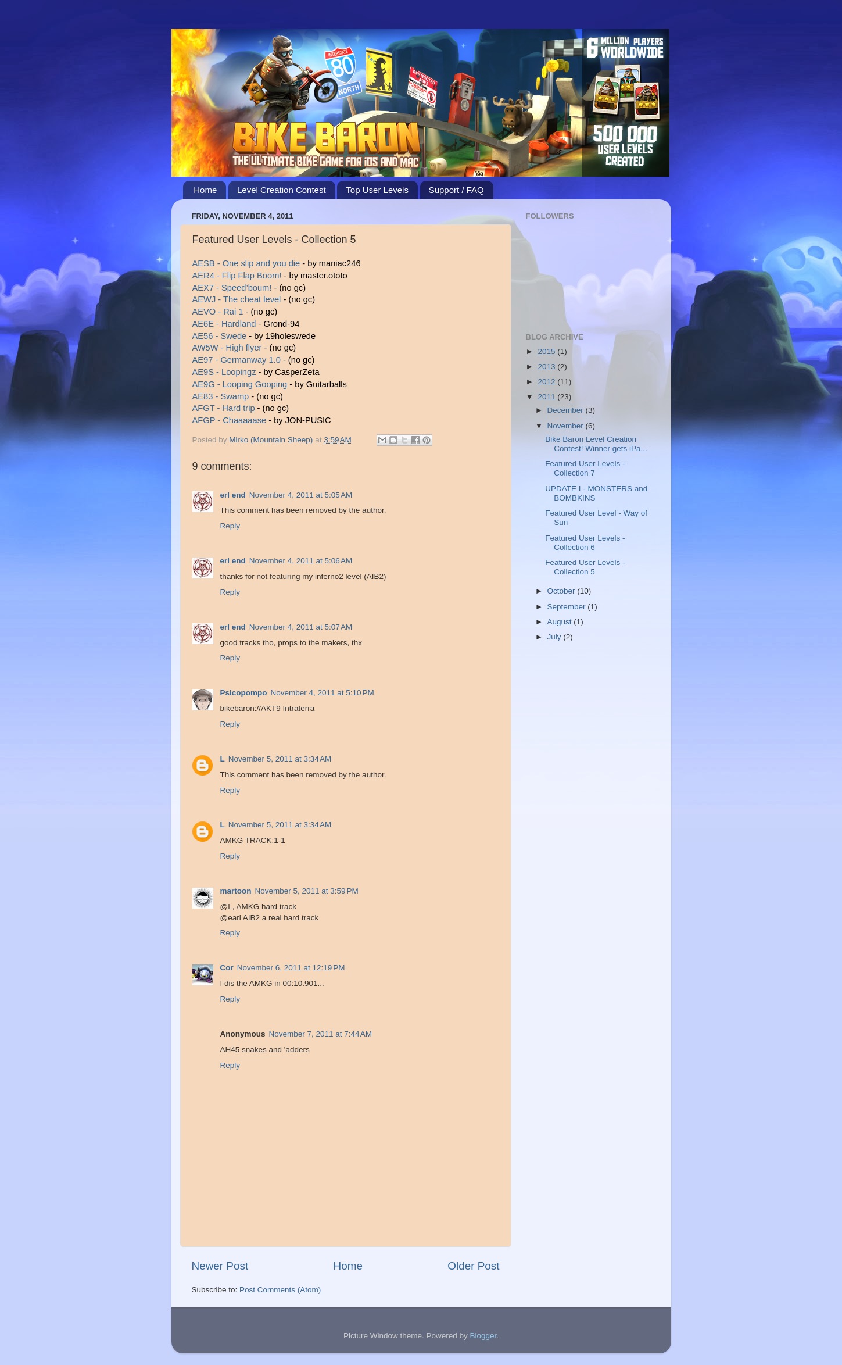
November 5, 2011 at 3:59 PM (307, 891)
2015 (547, 351)
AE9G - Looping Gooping (241, 384)
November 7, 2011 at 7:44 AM (320, 1034)
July (555, 637)
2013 (547, 366)
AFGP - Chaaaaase (229, 420)
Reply (230, 525)
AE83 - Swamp (220, 396)
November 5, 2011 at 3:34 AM (279, 759)
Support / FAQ (456, 190)
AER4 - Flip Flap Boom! (237, 275)
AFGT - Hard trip (223, 408)
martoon (236, 891)
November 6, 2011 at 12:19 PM (291, 967)
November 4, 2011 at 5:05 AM (300, 495)
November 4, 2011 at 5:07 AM (300, 627)
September (567, 606)
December (566, 410)
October (562, 591)
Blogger (483, 1335)
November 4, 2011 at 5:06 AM (300, 560)
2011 (547, 396)
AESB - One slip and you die (246, 263)
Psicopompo (243, 692)
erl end (233, 495)
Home (205, 190)
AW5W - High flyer (227, 347)
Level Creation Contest (281, 190)
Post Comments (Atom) (280, 1289)
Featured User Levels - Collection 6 (585, 543)
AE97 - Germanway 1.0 (236, 360)
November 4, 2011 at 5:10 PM (322, 692)
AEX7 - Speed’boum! (233, 287)
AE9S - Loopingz (224, 372)
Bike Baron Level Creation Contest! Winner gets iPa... (596, 444)
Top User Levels (377, 190)
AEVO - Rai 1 (217, 311)
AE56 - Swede (219, 336)
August (560, 621)
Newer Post (220, 1266)
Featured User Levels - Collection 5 (585, 567)
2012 (547, 381)
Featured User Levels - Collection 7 (585, 468)
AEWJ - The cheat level (236, 299)
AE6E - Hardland (224, 323)
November (566, 425)
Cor (227, 967)
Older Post (473, 1266)
